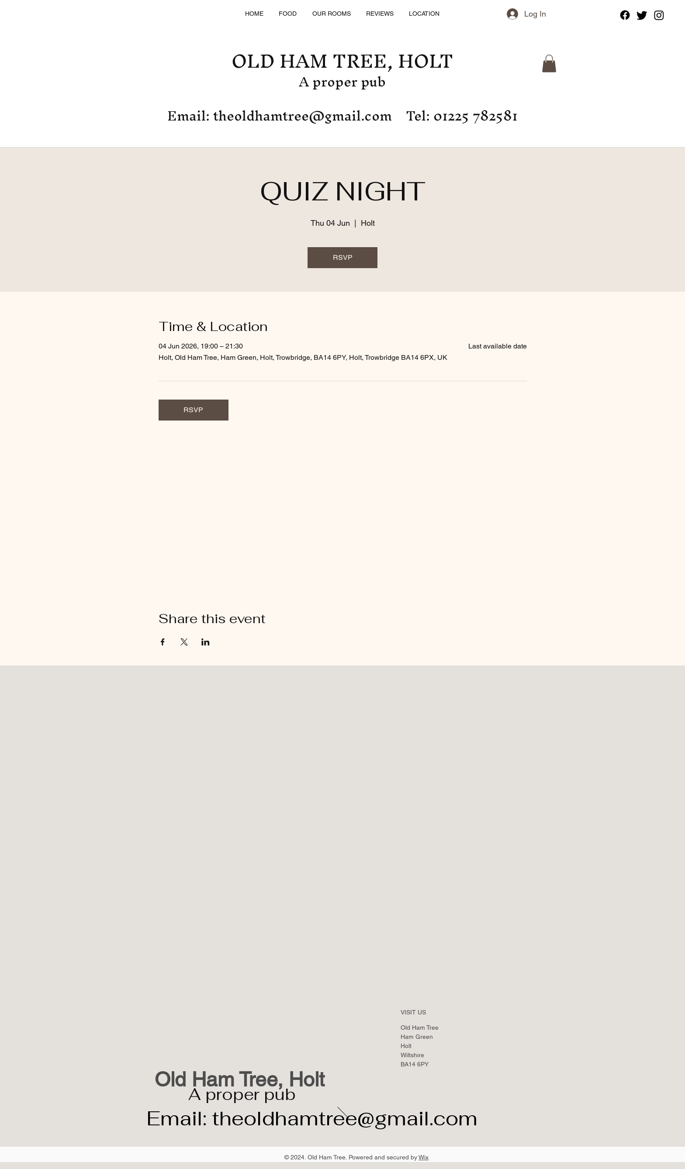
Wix (424, 1157)
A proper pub (242, 1094)
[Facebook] (625, 15)
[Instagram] (659, 15)
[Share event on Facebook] (163, 641)
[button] (549, 63)
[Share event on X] (184, 641)
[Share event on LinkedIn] (205, 641)
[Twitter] (642, 15)
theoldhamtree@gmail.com (302, 115)
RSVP (343, 257)
